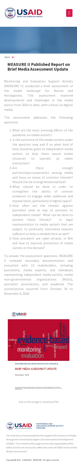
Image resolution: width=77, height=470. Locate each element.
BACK (7, 57)
